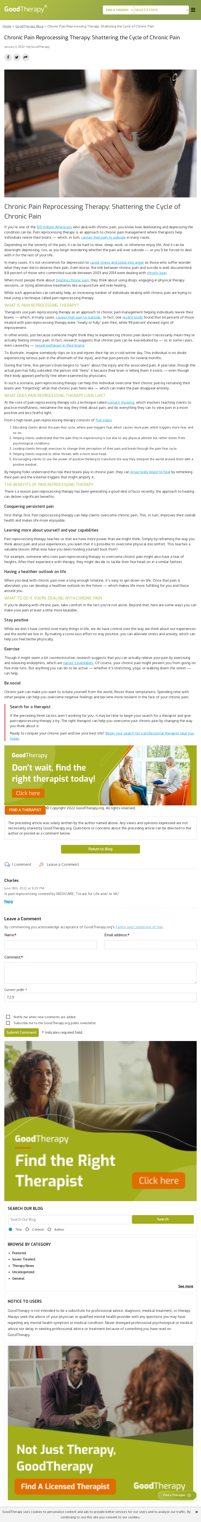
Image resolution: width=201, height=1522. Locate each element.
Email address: (116, 935)
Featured (19, 1253)
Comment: (13, 957)
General (18, 1278)
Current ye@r (15, 990)
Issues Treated (23, 1259)
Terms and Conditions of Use (139, 927)
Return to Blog (100, 849)
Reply (8, 901)
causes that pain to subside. (79, 317)
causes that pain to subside (103, 237)
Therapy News (23, 1266)
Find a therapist (25, 810)
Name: (10, 935)
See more (185, 1286)
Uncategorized (23, 1272)
